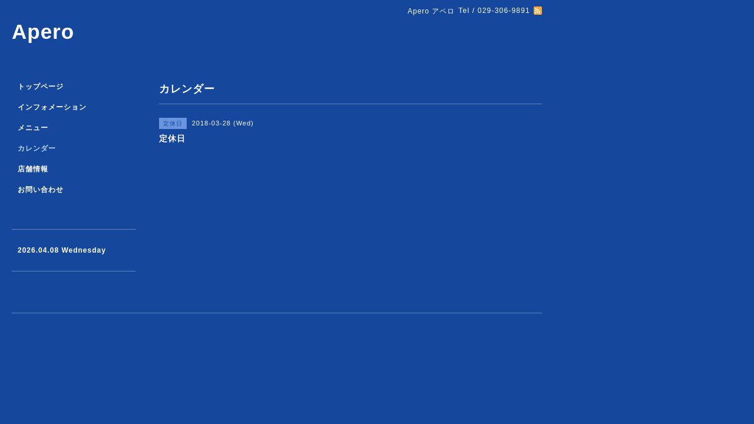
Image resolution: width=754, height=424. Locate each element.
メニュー (33, 128)
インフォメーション (52, 107)
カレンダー (37, 148)
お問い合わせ (41, 190)
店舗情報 (33, 169)
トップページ (41, 86)
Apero (43, 31)
